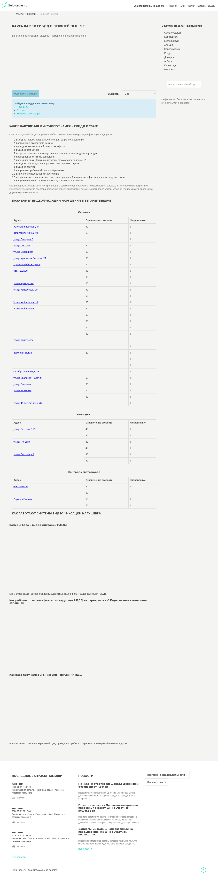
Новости (173, 5)
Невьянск (169, 69)
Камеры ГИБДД (206, 5)
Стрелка (21, 110)
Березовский (171, 36)
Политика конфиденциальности (167, 774)
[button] (150, 5)
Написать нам (156, 782)
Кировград (170, 65)
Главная (19, 14)
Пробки (191, 5)
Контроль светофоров (29, 113)
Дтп (182, 5)
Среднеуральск (172, 32)
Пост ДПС (22, 106)
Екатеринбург (171, 41)
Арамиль (169, 45)
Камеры (31, 14)
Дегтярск (169, 57)
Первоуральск (172, 49)
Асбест (168, 61)
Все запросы (19, 857)
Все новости (85, 848)
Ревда (167, 53)
